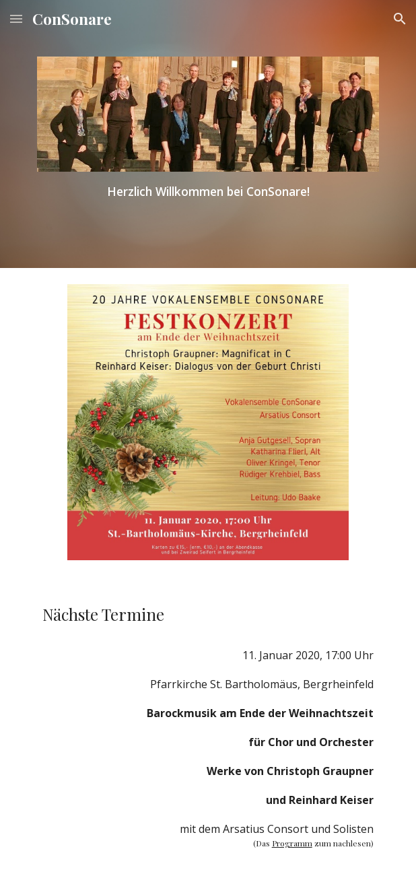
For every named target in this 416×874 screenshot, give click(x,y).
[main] (207, 191)
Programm (292, 843)
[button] (16, 18)
